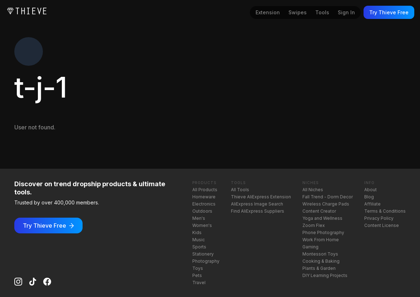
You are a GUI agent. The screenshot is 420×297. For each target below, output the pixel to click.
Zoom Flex (313, 225)
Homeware (204, 196)
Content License (381, 225)
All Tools (240, 189)
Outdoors (202, 211)
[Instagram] (18, 282)
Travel (199, 282)
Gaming (310, 246)
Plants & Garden (319, 268)
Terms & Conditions (385, 211)
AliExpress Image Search (257, 204)
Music (198, 239)
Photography (205, 261)
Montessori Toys (320, 254)
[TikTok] (32, 282)
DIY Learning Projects (324, 275)
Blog (369, 196)
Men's (198, 218)
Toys (197, 268)
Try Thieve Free (389, 12)
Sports (199, 246)
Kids (197, 232)
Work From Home (320, 239)
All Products (204, 189)
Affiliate (372, 204)
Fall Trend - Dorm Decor (327, 196)
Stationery (203, 254)
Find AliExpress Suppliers (257, 211)
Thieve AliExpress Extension (261, 196)
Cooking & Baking (321, 261)
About (370, 189)
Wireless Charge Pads (325, 204)
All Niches (312, 189)
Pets (197, 275)
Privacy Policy (379, 218)
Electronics (204, 204)
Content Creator (319, 211)
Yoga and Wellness (322, 218)
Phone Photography (323, 232)
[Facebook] (47, 282)
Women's (202, 225)
